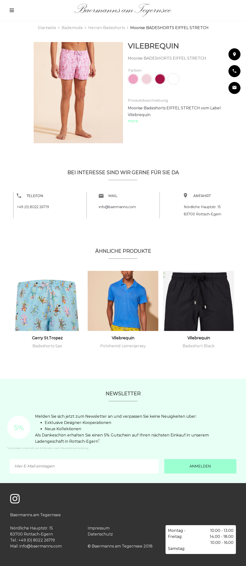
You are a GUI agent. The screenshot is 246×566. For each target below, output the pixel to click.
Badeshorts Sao (47, 346)
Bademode (72, 27)
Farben (134, 70)
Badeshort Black (199, 346)
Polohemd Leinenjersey (123, 346)
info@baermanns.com (117, 207)
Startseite (47, 27)
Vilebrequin (153, 46)
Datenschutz (100, 534)
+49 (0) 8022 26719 (33, 207)
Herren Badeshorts (106, 27)
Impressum (99, 528)
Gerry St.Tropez (47, 338)
